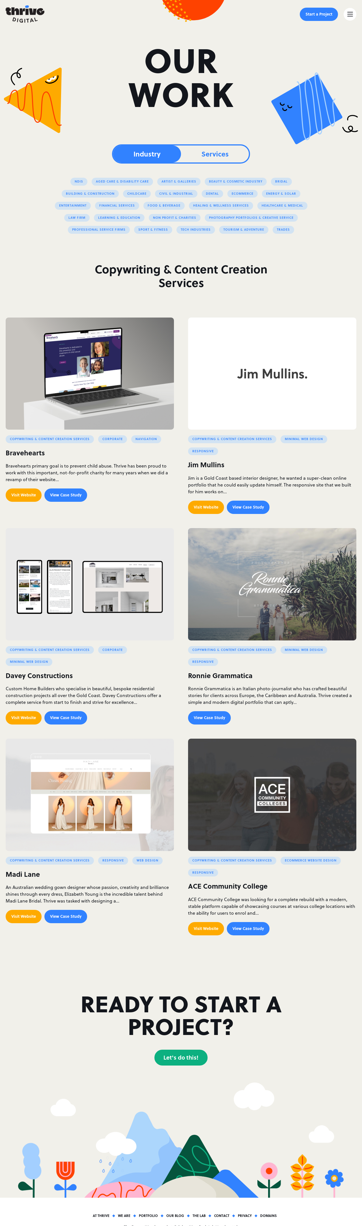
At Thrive (101, 1215)
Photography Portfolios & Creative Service (251, 217)
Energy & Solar (281, 193)
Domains (268, 1215)
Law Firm (76, 217)
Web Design (147, 860)
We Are (124, 1215)
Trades (283, 229)
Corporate (112, 438)
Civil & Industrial (176, 193)
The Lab (199, 1215)
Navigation (146, 438)
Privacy (245, 1215)
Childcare (136, 193)
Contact (221, 1215)
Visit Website (23, 495)
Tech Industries (196, 229)
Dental (212, 193)
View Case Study (65, 495)
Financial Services (117, 205)
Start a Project (318, 14)
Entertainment (73, 205)
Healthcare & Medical (282, 205)
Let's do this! (181, 1057)
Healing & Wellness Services (221, 205)
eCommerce (242, 193)
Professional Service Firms (99, 229)
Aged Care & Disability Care (122, 181)
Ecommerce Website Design (311, 860)
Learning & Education (119, 217)
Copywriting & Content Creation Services (50, 438)
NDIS (79, 181)
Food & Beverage (164, 205)
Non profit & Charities (174, 217)
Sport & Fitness (153, 229)
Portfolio (148, 1215)
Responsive (203, 451)
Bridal (281, 181)
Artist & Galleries (178, 181)
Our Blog (175, 1215)
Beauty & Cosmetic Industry (235, 181)
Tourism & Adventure (243, 229)
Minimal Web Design (304, 438)
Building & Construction (90, 193)
